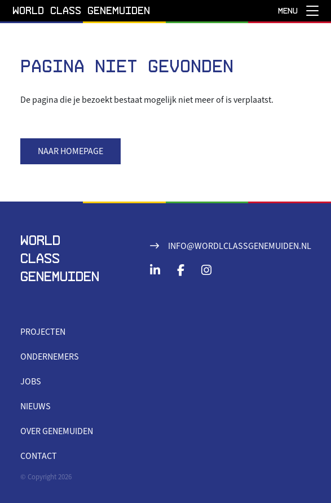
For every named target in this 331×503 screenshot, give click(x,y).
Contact (38, 456)
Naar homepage (70, 151)
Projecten (42, 332)
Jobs (30, 381)
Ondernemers (49, 357)
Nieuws (35, 406)
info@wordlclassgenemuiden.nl (239, 246)
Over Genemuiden (56, 431)
